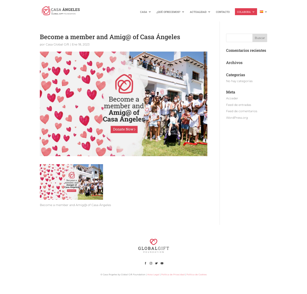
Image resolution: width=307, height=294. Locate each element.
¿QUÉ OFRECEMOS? (168, 11)
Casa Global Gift (57, 44)
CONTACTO (223, 11)
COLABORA (244, 11)
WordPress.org (237, 118)
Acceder (232, 98)
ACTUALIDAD (198, 11)
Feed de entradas (238, 105)
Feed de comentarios (241, 111)
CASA (143, 11)
